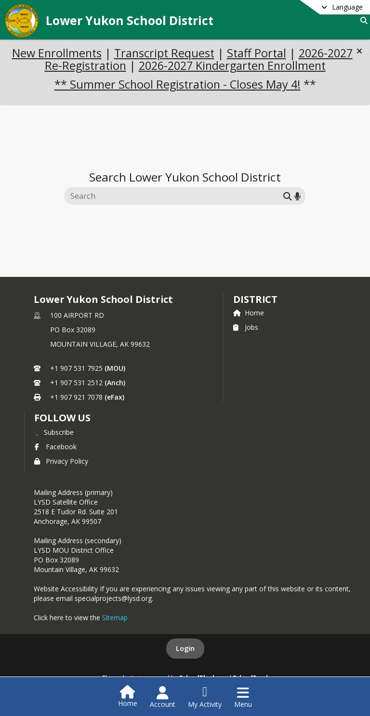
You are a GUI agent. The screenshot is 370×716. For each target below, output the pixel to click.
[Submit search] (287, 196)
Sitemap (115, 617)
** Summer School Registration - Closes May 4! (177, 84)
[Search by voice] (297, 196)
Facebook (55, 446)
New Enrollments (57, 53)
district (255, 299)
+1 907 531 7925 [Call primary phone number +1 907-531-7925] (76, 368)
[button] (359, 51)
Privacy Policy (61, 461)
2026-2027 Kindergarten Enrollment (232, 65)
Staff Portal (256, 53)
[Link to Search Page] (362, 20)
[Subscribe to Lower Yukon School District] (54, 432)
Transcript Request (164, 53)
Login (185, 648)
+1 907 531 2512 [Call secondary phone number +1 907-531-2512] (76, 382)
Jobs (245, 327)
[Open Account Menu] (162, 697)
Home (248, 312)
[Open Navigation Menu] (243, 697)
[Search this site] (175, 196)
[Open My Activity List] (205, 697)
